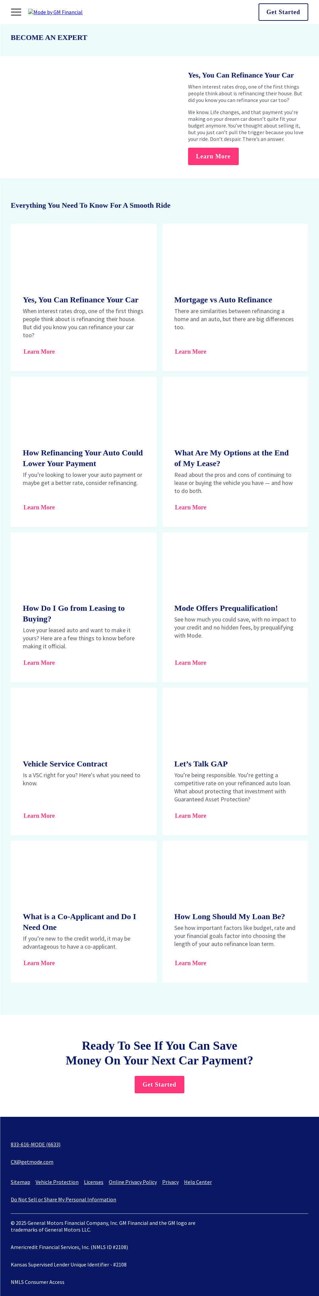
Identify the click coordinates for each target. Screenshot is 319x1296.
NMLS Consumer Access (37, 1282)
